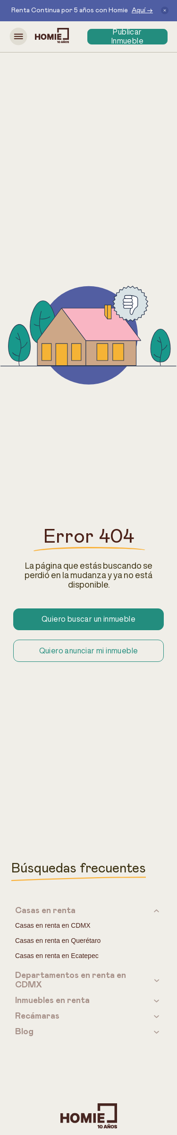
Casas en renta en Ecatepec (57, 955)
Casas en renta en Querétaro (58, 940)
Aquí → (142, 10)
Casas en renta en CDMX (53, 925)
